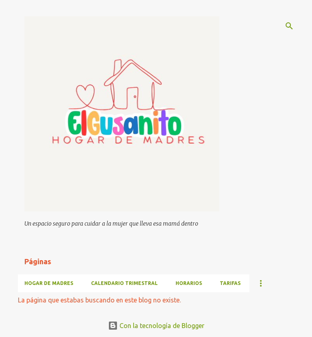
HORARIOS (189, 283)
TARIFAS (230, 283)
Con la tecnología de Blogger (156, 325)
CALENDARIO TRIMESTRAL (124, 283)
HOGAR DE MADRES (48, 283)
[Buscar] (289, 26)
